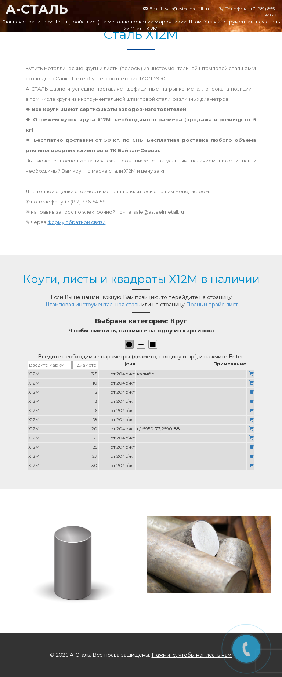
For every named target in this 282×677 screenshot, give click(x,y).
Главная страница (24, 22)
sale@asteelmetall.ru (187, 8)
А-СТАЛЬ (37, 9)
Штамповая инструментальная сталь (233, 22)
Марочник (167, 22)
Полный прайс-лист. (212, 304)
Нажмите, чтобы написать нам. (192, 655)
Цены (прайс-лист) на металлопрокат (100, 22)
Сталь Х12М (144, 29)
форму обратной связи (76, 222)
